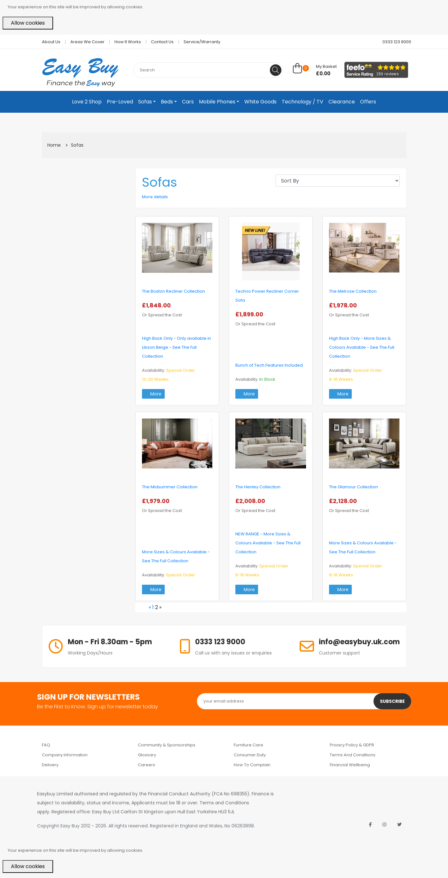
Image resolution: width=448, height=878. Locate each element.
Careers (146, 765)
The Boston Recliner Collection (173, 291)
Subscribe (392, 701)
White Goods (260, 101)
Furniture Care (248, 745)
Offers (368, 101)
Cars (188, 101)
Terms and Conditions (352, 755)
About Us (51, 42)
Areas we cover (87, 42)
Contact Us (162, 42)
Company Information (65, 755)
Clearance (341, 101)
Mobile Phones (217, 101)
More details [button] (155, 197)
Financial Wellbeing (350, 765)
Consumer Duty (250, 755)
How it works (127, 42)
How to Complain (252, 765)
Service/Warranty (202, 42)
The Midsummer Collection (170, 487)
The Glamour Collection (353, 487)
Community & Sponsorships (166, 745)
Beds (167, 101)
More (153, 394)
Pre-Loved (120, 101)
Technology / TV (302, 101)
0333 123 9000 (394, 42)
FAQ (46, 745)
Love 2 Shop (87, 101)
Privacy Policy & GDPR (352, 745)
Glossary (147, 755)
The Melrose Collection (353, 291)
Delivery (50, 765)
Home (54, 145)
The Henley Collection (257, 487)
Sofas (145, 101)
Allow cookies (28, 23)
